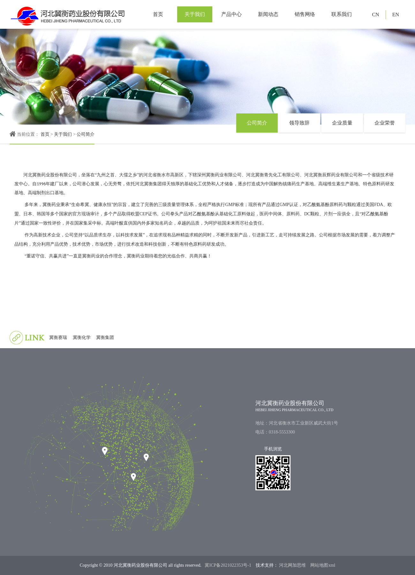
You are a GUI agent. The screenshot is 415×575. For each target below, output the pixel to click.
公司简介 (85, 134)
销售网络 (305, 14)
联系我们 (341, 14)
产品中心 (231, 14)
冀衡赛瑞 (58, 337)
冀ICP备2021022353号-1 (228, 565)
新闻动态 (268, 14)
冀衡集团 (105, 337)
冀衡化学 (82, 337)
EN (395, 14)
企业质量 (342, 123)
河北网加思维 (292, 565)
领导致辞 (299, 123)
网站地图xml (322, 565)
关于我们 (195, 14)
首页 (158, 14)
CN (375, 14)
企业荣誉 (384, 123)
